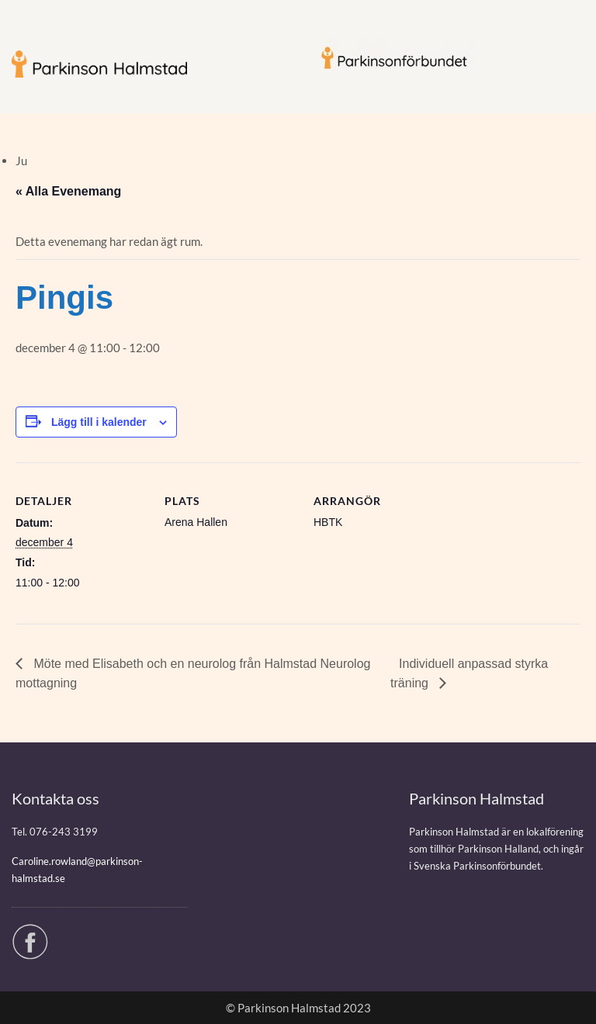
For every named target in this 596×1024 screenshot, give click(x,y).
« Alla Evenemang (68, 191)
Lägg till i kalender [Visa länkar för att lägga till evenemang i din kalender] (99, 422)
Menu (28, 26)
